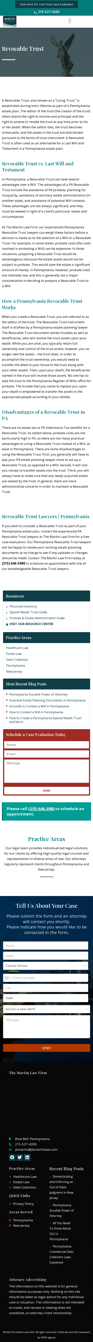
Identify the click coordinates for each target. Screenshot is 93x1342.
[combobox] (7, 978)
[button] (70, 21)
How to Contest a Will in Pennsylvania (36, 712)
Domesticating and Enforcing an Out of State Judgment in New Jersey (61, 1187)
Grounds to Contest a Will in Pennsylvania (39, 706)
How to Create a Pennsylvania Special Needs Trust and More (45, 720)
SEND (46, 1048)
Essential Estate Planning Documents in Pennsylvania (47, 700)
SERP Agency (48, 1337)
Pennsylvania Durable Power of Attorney (38, 694)
